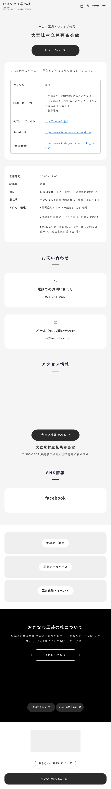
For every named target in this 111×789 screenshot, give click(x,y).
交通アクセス (41, 707)
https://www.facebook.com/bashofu (68, 132)
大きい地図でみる (55, 434)
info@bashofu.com (55, 338)
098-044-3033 (55, 296)
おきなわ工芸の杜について (55, 763)
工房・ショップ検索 (61, 26)
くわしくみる (55, 654)
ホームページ (55, 50)
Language (93, 5)
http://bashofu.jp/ (56, 121)
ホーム (40, 26)
